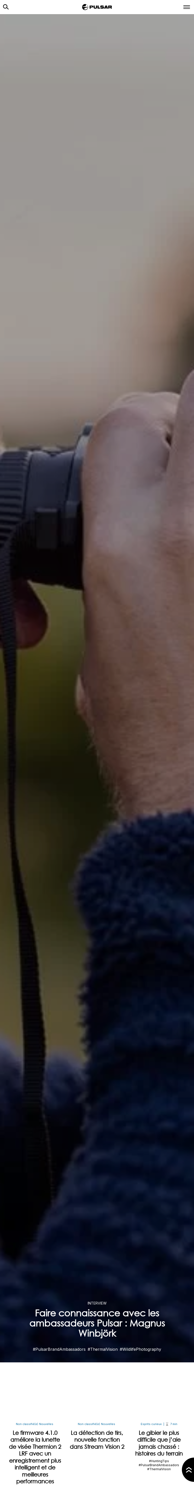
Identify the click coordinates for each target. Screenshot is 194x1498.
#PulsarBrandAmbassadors (59, 1349)
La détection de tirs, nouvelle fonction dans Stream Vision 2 (97, 1440)
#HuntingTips (159, 1461)
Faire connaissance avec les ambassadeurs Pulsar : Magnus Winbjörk (97, 1323)
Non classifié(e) (27, 1424)
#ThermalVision (103, 1349)
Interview (97, 1303)
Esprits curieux (151, 1424)
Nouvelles (46, 1424)
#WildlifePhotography (140, 1349)
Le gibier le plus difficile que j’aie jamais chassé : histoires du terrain (159, 1443)
